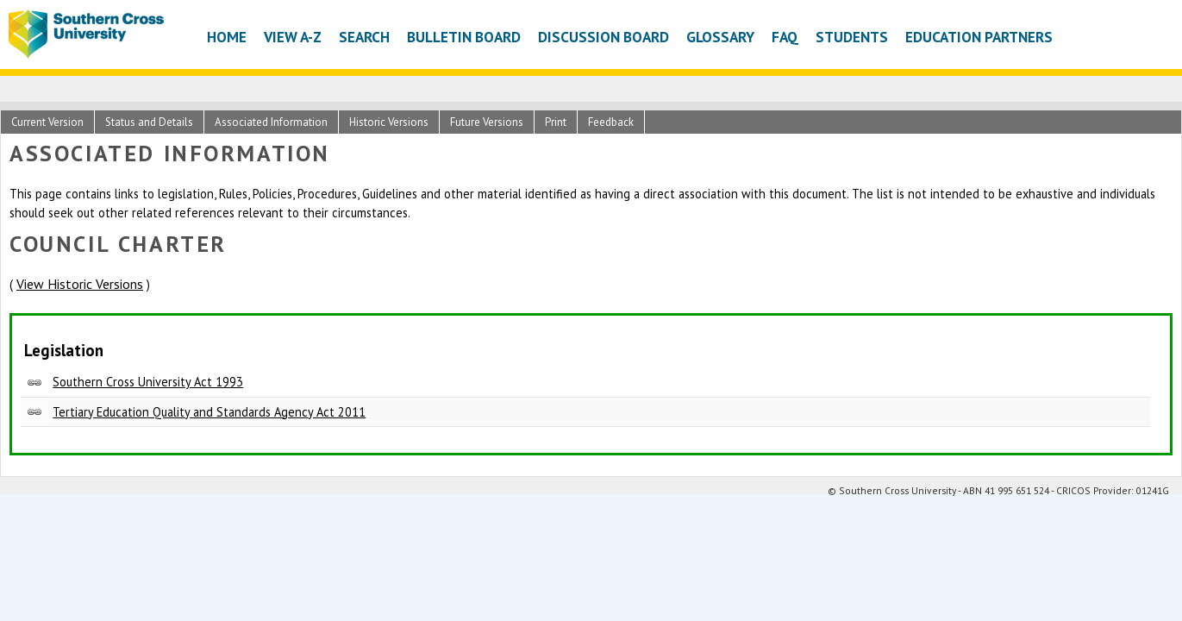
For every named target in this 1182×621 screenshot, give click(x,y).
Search (364, 37)
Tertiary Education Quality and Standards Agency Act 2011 (209, 412)
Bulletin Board (464, 37)
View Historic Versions (79, 283)
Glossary (720, 37)
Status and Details (149, 122)
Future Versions (486, 122)
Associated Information (271, 122)
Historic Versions (388, 122)
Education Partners (979, 37)
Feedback (611, 122)
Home (227, 37)
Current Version (47, 122)
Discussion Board (603, 37)
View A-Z (293, 37)
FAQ (785, 37)
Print (555, 122)
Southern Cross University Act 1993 (148, 381)
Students (852, 37)
